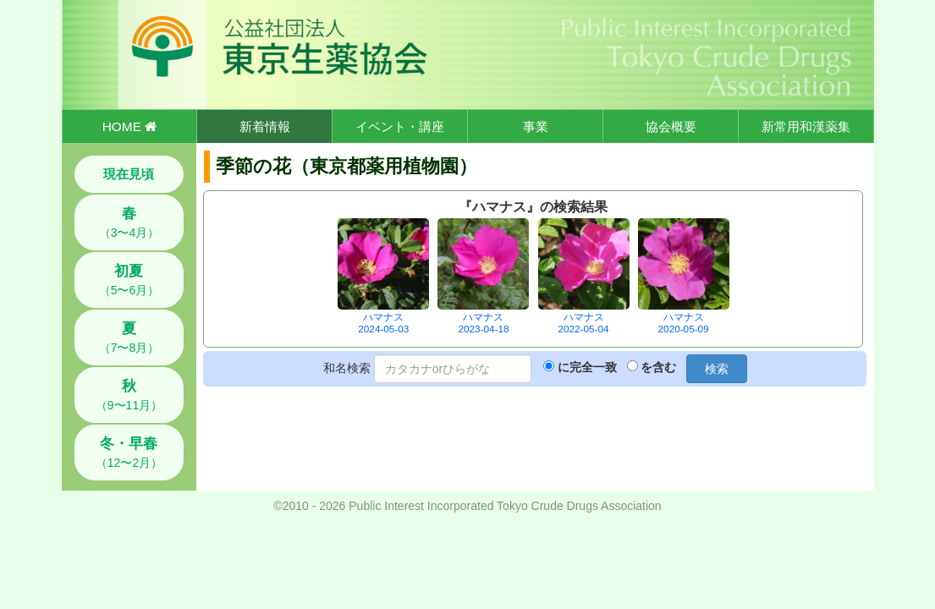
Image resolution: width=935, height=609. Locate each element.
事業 (535, 126)
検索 (717, 369)
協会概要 (671, 126)
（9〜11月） (129, 395)
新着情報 (264, 126)
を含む (658, 367)
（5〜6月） (129, 280)
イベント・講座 (399, 126)
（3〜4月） (129, 222)
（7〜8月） (129, 337)
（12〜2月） (129, 452)
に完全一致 (587, 367)
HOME (129, 126)
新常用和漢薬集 (806, 126)
